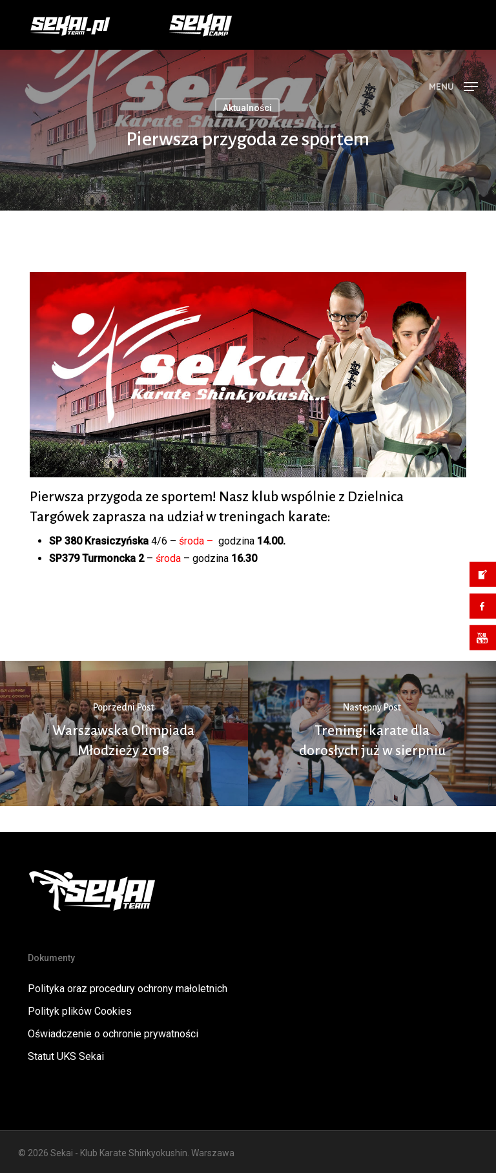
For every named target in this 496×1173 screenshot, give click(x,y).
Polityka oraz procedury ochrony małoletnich (127, 988)
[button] (453, 85)
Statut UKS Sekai (66, 1056)
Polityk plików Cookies (80, 1011)
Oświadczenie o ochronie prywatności (113, 1034)
